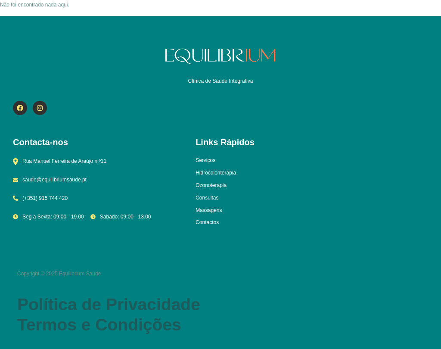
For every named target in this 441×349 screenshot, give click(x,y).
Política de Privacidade (108, 304)
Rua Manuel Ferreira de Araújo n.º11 (59, 161)
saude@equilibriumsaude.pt (50, 180)
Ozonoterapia (211, 185)
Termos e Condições (99, 324)
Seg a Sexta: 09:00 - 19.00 (48, 217)
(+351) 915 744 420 (40, 198)
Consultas (207, 198)
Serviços (205, 160)
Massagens (209, 210)
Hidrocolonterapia (216, 173)
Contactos (207, 222)
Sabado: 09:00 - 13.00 (120, 217)
